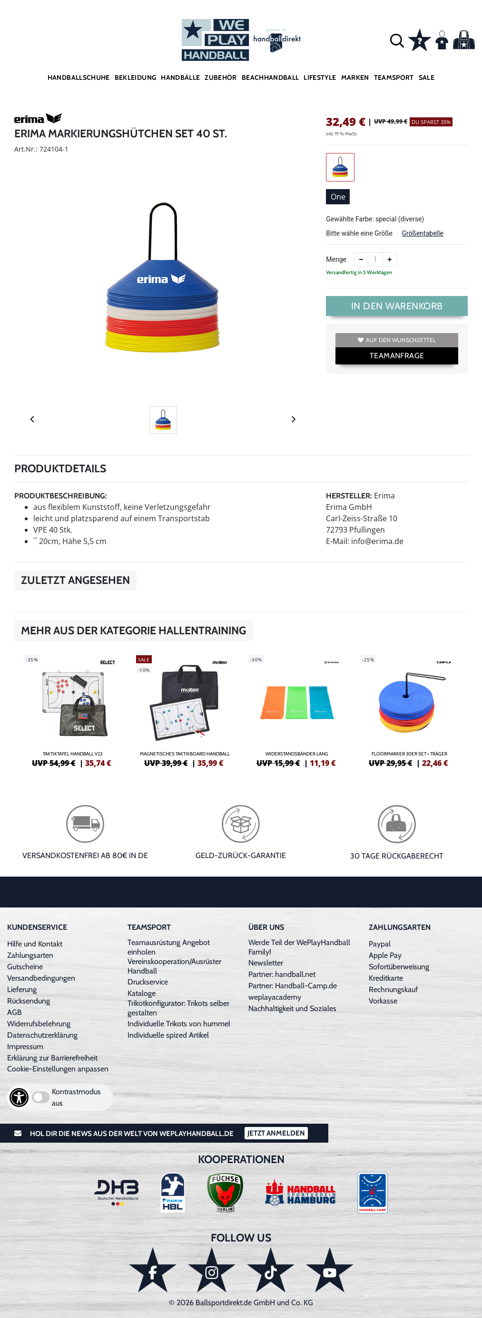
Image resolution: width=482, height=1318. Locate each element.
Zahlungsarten (30, 955)
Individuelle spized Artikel (168, 1035)
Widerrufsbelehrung (38, 1023)
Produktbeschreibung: (60, 495)
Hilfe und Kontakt (34, 943)
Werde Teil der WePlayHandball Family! (299, 947)
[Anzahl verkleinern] (361, 259)
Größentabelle (422, 233)
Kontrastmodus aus (76, 1097)
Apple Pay (385, 955)
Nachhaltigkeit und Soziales (292, 1008)
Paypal (380, 943)
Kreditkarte (386, 978)
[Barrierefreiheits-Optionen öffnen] (19, 1097)
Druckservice (148, 981)
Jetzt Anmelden (276, 1133)
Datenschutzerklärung (42, 1035)
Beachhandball (270, 77)
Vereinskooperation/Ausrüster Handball (174, 966)
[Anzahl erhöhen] (390, 259)
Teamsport (394, 77)
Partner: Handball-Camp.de (292, 985)
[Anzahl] (375, 259)
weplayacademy (274, 997)
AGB (14, 1012)
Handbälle (180, 77)
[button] (397, 40)
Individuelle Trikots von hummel (179, 1023)
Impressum (25, 1046)
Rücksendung (28, 1000)
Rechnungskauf (393, 989)
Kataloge (142, 993)
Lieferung (22, 989)
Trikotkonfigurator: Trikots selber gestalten (178, 1008)
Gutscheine (25, 966)
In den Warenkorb (397, 306)
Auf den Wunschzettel (397, 340)
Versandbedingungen (41, 978)
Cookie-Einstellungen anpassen (57, 1068)
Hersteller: (349, 495)
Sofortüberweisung (399, 966)
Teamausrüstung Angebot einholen (169, 947)
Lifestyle (320, 77)
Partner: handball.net (281, 974)
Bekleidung (136, 77)
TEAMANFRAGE (397, 355)
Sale (426, 77)
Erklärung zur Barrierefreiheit (52, 1057)
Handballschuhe (79, 77)
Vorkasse (383, 1000)
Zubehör (220, 77)
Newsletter (265, 962)
